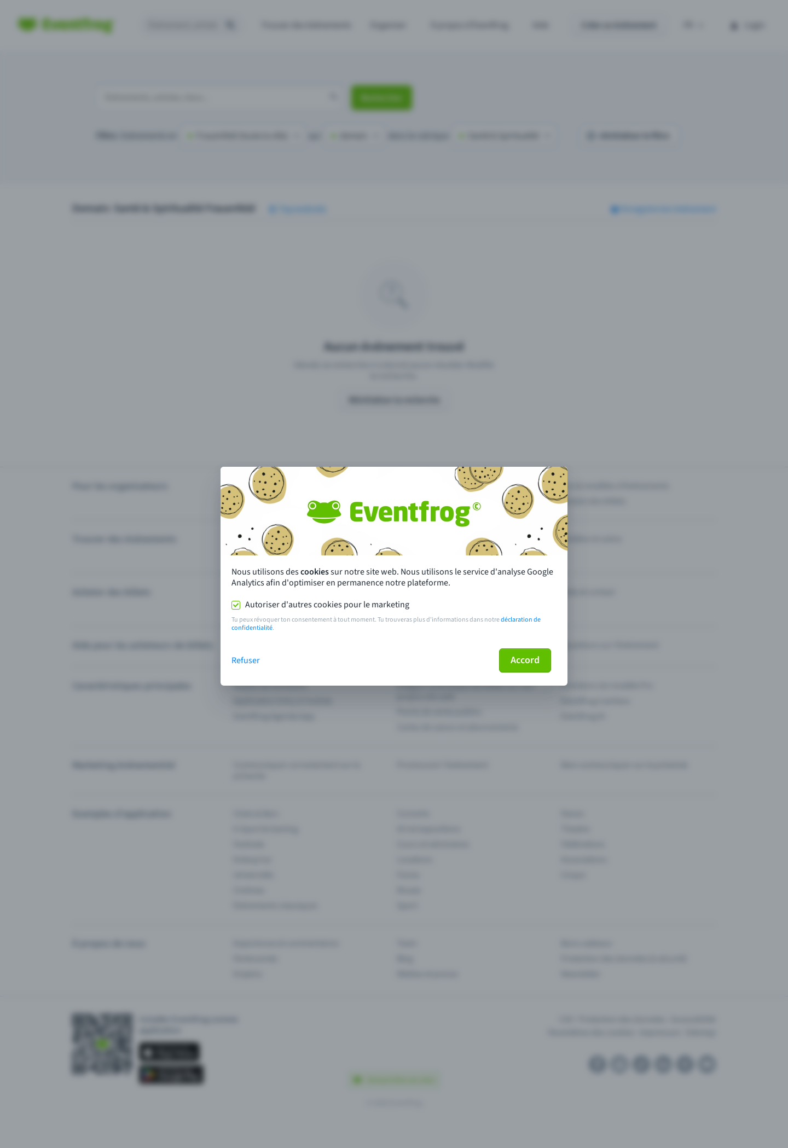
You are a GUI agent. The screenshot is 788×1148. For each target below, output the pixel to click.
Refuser (245, 660)
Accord (525, 660)
